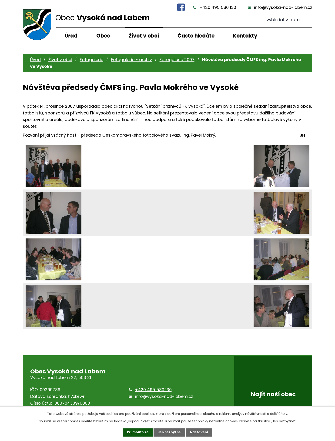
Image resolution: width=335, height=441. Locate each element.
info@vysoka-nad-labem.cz (283, 7)
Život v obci (144, 35)
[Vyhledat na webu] (289, 20)
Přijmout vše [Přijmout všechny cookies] (137, 432)
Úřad (71, 35)
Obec (103, 35)
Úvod (35, 59)
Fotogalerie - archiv (131, 59)
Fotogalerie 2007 (177, 59)
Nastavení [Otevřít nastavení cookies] (200, 432)
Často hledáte (196, 35)
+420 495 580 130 (217, 7)
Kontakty (245, 35)
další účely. (279, 413)
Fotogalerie (91, 59)
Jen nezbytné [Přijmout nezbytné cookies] (169, 432)
